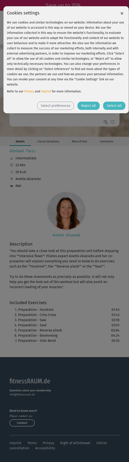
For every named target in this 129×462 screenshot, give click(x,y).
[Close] (121, 13)
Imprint (46, 91)
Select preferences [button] (55, 106)
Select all (114, 106)
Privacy (29, 91)
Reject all (88, 106)
